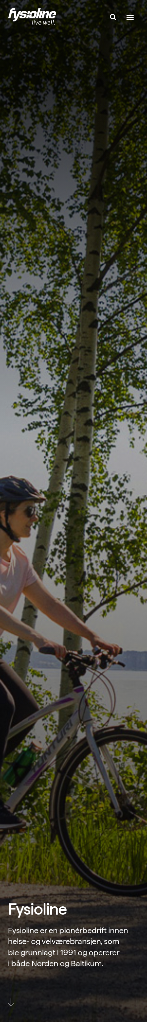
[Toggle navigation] (130, 17)
